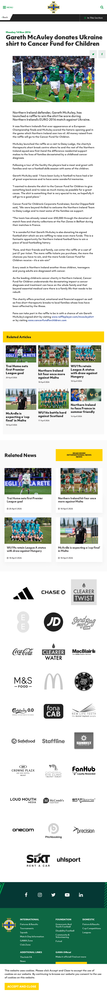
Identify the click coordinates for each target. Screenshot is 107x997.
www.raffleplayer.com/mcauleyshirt (73, 316)
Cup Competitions (91, 928)
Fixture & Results (90, 924)
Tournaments (27, 928)
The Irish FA (26, 956)
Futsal (59, 941)
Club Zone (25, 944)
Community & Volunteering (62, 935)
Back (4, 17)
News (23, 961)
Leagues (86, 932)
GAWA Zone (26, 940)
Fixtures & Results (29, 924)
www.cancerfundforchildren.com (47, 320)
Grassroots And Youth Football (64, 925)
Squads (24, 932)
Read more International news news (79, 455)
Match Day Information (32, 936)
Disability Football (65, 930)
